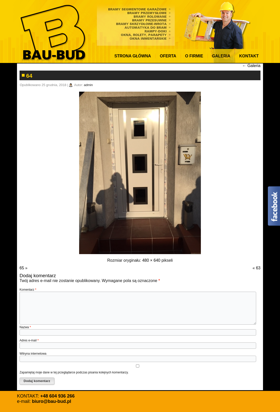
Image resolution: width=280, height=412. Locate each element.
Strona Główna (132, 56)
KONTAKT (249, 56)
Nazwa (25, 327)
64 (29, 76)
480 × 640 (151, 260)
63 (258, 268)
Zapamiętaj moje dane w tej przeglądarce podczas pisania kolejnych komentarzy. (74, 372)
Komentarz (28, 289)
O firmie (194, 56)
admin (88, 85)
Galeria (221, 56)
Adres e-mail (29, 340)
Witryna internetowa (33, 353)
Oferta (168, 56)
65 (22, 268)
